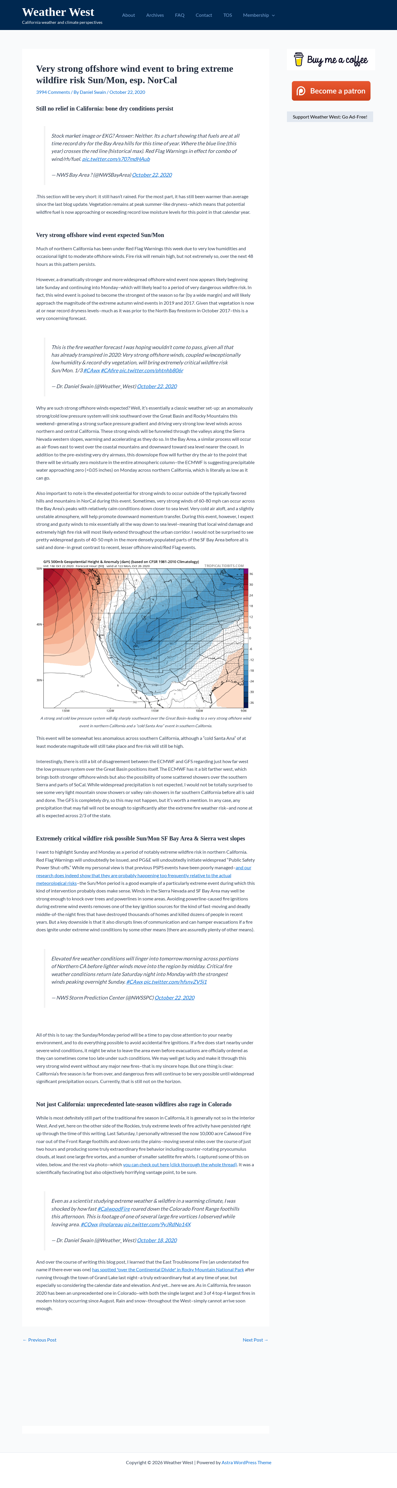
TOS (225, 15)
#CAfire (109, 370)
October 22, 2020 (152, 175)
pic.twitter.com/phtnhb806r (151, 370)
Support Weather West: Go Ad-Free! (330, 116)
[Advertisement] (145, 1385)
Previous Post (40, 1339)
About (133, 15)
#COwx (89, 1224)
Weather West (58, 12)
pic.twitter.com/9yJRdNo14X (157, 1224)
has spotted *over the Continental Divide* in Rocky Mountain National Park (168, 1269)
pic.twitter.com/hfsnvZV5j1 (175, 982)
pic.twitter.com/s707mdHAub (116, 159)
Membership (254, 15)
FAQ (180, 15)
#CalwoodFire (113, 1209)
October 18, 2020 (157, 1240)
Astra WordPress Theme (246, 1462)
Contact (203, 15)
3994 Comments (53, 92)
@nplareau (111, 1224)
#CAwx (91, 370)
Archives (158, 15)
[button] (267, 15)
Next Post (256, 1339)
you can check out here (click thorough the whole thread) (180, 1164)
